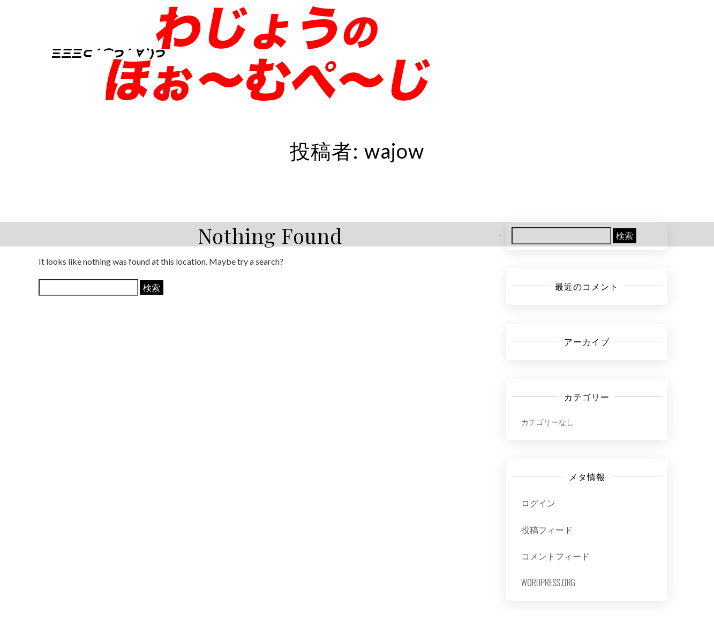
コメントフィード (555, 555)
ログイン (538, 502)
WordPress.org (548, 582)
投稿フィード (547, 529)
